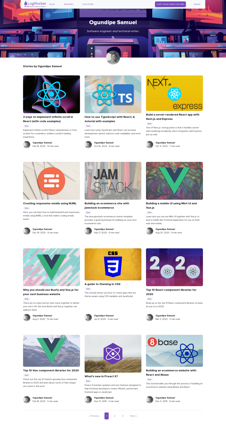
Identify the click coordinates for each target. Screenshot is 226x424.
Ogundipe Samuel (42, 142)
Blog (52, 4)
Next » (133, 416)
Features (68, 4)
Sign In (197, 4)
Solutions (88, 4)
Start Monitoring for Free (170, 4)
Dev (27, 126)
